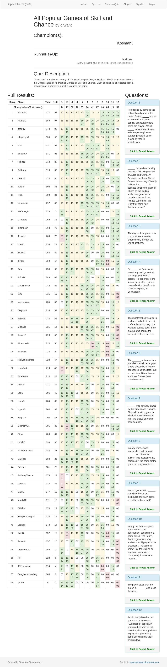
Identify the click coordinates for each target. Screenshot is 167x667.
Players (127, 4)
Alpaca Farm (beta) (20, 4)
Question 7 (134, 398)
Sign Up (140, 4)
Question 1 (134, 102)
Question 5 (134, 310)
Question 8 (134, 440)
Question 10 (135, 519)
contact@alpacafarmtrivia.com (144, 662)
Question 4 (134, 261)
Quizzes (96, 4)
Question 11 (135, 577)
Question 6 (134, 353)
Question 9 (134, 483)
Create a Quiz (112, 4)
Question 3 (134, 226)
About (84, 4)
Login (152, 4)
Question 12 (135, 610)
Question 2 (134, 161)
